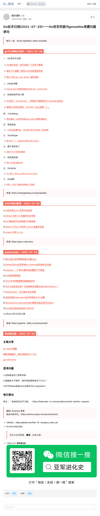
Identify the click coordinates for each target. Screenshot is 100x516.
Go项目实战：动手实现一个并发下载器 (25, 65)
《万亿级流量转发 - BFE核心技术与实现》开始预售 (28, 130)
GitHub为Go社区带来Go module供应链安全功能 (28, 264)
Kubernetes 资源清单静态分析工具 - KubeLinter (27, 89)
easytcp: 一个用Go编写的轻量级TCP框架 (25, 270)
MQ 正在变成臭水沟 (15, 163)
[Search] (36, 4)
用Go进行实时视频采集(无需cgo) (20, 259)
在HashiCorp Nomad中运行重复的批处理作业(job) (29, 303)
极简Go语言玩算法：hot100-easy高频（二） (28, 107)
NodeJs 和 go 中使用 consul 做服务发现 (24, 227)
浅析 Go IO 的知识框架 (16, 152)
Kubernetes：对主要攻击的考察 (20, 292)
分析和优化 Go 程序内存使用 (18, 210)
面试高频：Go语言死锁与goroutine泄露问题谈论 (27, 119)
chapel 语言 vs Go (14, 232)
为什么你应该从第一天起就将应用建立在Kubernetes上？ (32, 286)
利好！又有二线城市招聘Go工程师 (21, 184)
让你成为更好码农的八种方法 (20, 308)
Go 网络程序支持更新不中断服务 (20, 221)
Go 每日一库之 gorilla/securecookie (22, 173)
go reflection (9, 359)
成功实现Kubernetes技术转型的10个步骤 (25, 297)
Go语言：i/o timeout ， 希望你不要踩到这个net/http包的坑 (35, 101)
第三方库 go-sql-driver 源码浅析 (23, 77)
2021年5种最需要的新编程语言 (20, 281)
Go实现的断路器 (13, 275)
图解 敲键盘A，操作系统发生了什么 (20, 354)
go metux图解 (10, 348)
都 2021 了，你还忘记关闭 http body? (23, 141)
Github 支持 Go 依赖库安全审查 (20, 216)
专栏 (19, 3)
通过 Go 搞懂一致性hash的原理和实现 (25, 71)
